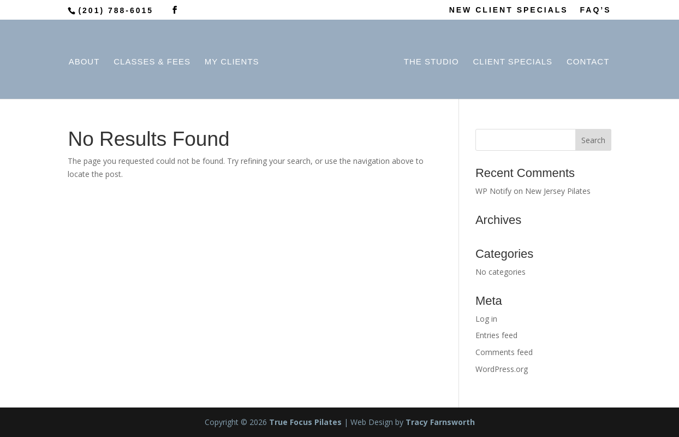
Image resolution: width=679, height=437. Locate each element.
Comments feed (504, 352)
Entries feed (496, 335)
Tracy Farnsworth (440, 422)
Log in (486, 319)
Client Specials (510, 60)
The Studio (428, 60)
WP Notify (493, 191)
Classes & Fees (154, 60)
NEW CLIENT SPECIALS (508, 10)
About (86, 60)
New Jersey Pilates (558, 191)
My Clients (234, 60)
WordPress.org (501, 369)
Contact (585, 60)
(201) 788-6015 (115, 10)
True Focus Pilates (305, 422)
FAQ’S (595, 10)
